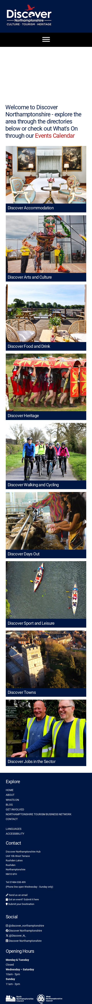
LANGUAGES (13, 828)
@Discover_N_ (16, 935)
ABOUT (10, 794)
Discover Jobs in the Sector (31, 761)
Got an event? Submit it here (22, 899)
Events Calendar (55, 135)
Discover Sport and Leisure (31, 623)
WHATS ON (12, 799)
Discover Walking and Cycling (33, 484)
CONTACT (12, 819)
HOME (9, 790)
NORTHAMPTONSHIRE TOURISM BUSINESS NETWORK (38, 814)
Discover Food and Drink (29, 346)
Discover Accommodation (31, 207)
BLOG (9, 804)
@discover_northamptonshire (25, 925)
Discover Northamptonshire (24, 930)
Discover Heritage (23, 415)
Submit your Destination (20, 904)
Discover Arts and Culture (30, 277)
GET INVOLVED (15, 809)
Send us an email (16, 895)
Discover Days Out (23, 554)
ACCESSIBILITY (15, 833)
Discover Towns (22, 692)
